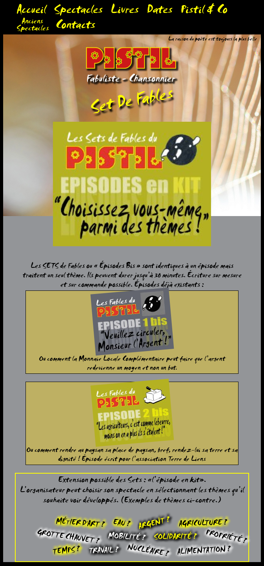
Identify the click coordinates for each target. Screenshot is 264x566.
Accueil (31, 11)
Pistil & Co (204, 11)
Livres (125, 11)
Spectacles (78, 11)
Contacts (75, 26)
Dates (160, 11)
